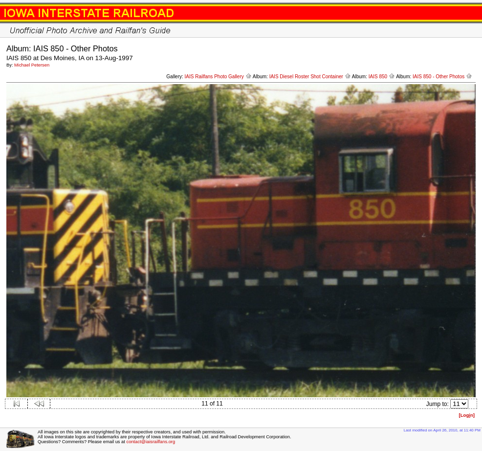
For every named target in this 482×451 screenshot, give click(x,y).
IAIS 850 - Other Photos (442, 76)
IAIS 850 (382, 76)
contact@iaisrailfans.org (150, 441)
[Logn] (467, 415)
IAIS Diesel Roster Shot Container (310, 76)
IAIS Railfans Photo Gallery (218, 76)
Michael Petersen (31, 65)
